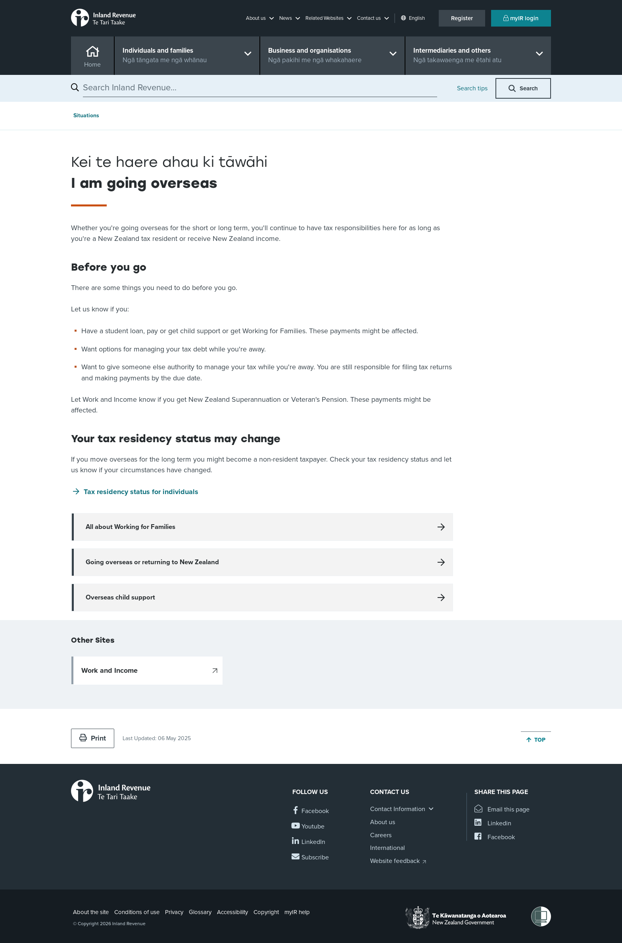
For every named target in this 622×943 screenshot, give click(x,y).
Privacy (174, 912)
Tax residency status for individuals (141, 491)
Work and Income (109, 670)
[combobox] (260, 87)
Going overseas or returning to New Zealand (152, 562)
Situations (86, 115)
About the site (91, 912)
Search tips (472, 88)
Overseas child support (120, 597)
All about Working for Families (130, 527)
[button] (260, 18)
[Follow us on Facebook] (310, 811)
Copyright (266, 912)
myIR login (521, 18)
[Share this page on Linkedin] (492, 823)
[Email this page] (502, 810)
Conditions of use (136, 912)
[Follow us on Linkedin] (308, 842)
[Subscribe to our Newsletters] (310, 858)
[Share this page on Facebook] (494, 837)
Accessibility (232, 912)
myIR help (297, 912)
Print (92, 738)
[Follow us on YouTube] (308, 827)
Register (462, 18)
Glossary (200, 912)
